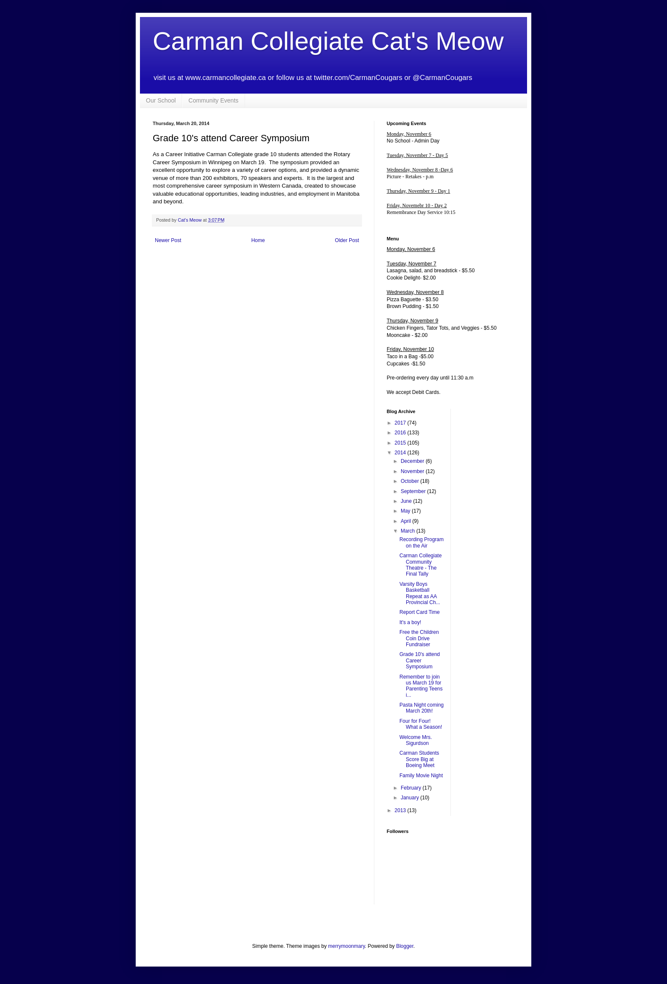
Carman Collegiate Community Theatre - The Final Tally (420, 565)
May (406, 511)
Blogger (404, 946)
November (413, 471)
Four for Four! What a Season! (420, 724)
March (408, 531)
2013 (401, 810)
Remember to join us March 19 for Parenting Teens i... (421, 686)
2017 (401, 423)
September (414, 491)
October (410, 481)
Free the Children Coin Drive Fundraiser (419, 638)
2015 (401, 443)
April (406, 521)
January (410, 798)
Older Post (347, 240)
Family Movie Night (421, 776)
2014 (401, 453)
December (413, 461)
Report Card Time (419, 612)
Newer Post (168, 240)
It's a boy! (410, 622)
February (411, 788)
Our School (161, 100)
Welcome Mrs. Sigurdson (415, 740)
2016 (401, 433)
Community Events (213, 100)
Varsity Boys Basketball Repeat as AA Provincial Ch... (419, 593)
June (407, 501)
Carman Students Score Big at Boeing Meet (419, 759)
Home (258, 240)
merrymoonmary (346, 946)
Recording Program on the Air (421, 542)
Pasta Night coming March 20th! (421, 708)
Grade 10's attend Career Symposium (419, 660)
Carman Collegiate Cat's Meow (328, 41)
